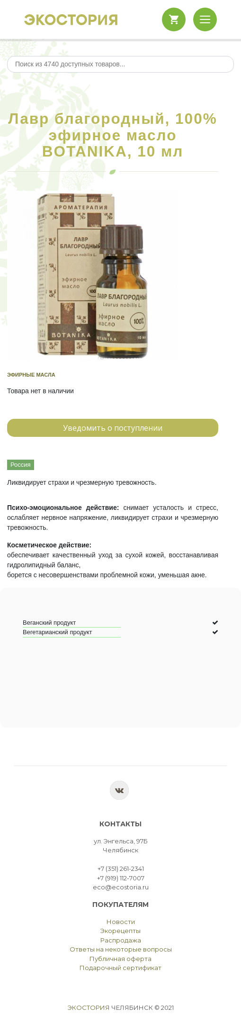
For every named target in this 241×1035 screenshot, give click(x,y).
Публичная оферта (120, 958)
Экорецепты (120, 930)
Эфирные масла (31, 375)
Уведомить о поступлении (112, 428)
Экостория (89, 1007)
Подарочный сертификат (120, 967)
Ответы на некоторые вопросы (121, 949)
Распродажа (120, 940)
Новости (121, 921)
